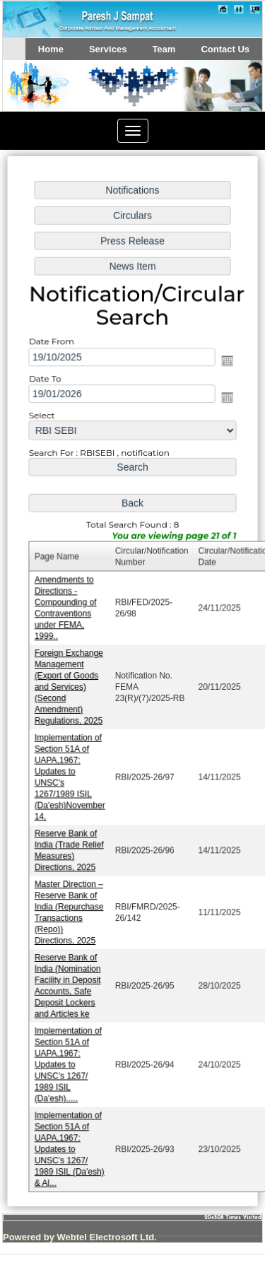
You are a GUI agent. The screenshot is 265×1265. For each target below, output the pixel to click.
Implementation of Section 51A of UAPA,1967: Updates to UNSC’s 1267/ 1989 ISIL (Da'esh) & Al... (70, 1141)
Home (51, 49)
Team (163, 49)
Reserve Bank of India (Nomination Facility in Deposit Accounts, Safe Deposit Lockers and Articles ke (68, 980)
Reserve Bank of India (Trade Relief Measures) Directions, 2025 (70, 847)
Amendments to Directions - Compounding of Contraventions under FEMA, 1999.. (66, 609)
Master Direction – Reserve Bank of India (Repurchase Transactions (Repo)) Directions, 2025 (70, 908)
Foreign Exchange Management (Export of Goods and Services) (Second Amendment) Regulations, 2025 (69, 687)
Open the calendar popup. (225, 367)
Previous (33, 99)
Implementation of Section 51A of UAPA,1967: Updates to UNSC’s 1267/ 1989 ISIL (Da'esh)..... (69, 1058)
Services (108, 49)
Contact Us (225, 49)
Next (228, 99)
